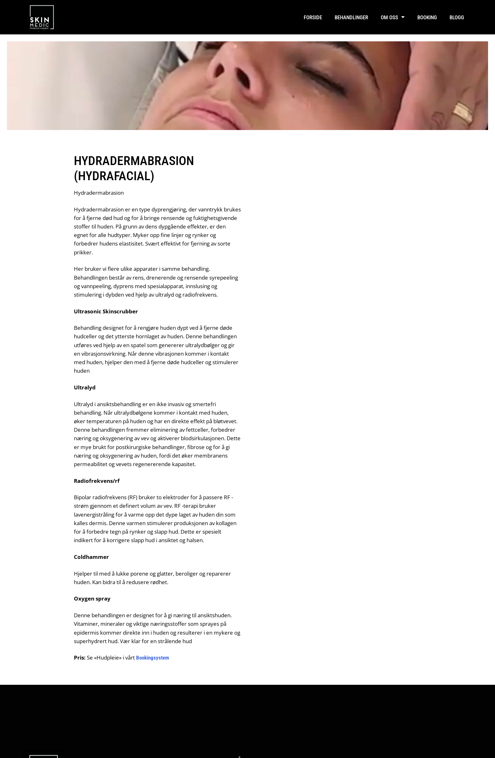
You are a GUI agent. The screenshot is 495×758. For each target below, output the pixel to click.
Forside (313, 17)
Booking (427, 17)
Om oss (393, 17)
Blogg (457, 17)
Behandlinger (351, 17)
